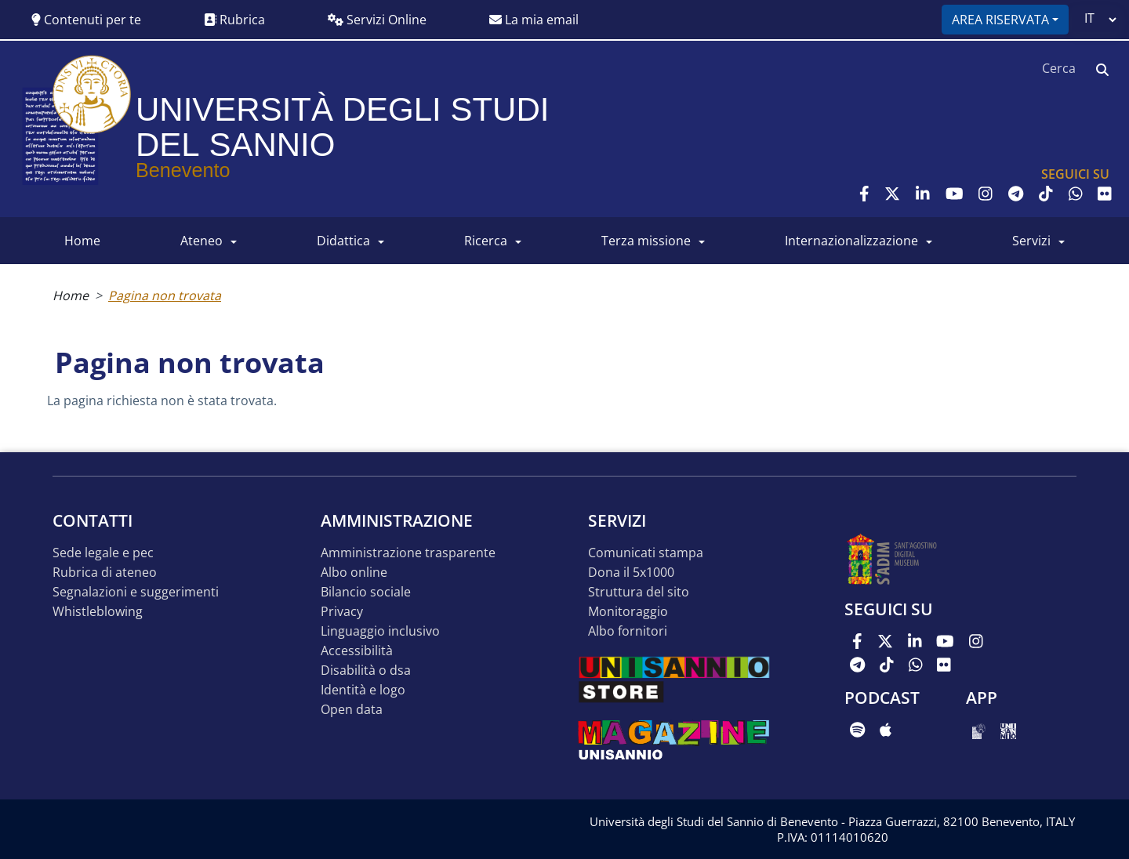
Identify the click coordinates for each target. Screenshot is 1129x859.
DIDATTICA (343, 240)
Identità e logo (363, 690)
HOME (82, 240)
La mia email (534, 19)
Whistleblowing (98, 611)
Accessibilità (357, 651)
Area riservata (1000, 19)
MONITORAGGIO (628, 611)
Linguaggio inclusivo (380, 631)
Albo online (354, 572)
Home (71, 295)
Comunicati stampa (645, 553)
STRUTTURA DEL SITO (638, 592)
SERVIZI (1031, 240)
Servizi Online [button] (377, 19)
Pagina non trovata (164, 295)
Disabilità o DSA (366, 670)
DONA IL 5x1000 (631, 572)
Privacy (342, 611)
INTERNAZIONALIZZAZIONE (851, 240)
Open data (352, 709)
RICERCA (485, 240)
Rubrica (234, 19)
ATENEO (201, 240)
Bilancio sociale (366, 592)
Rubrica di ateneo (105, 572)
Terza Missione (646, 240)
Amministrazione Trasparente (408, 553)
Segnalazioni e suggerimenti (136, 592)
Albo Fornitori (627, 631)
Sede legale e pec (103, 553)
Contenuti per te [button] (86, 19)
